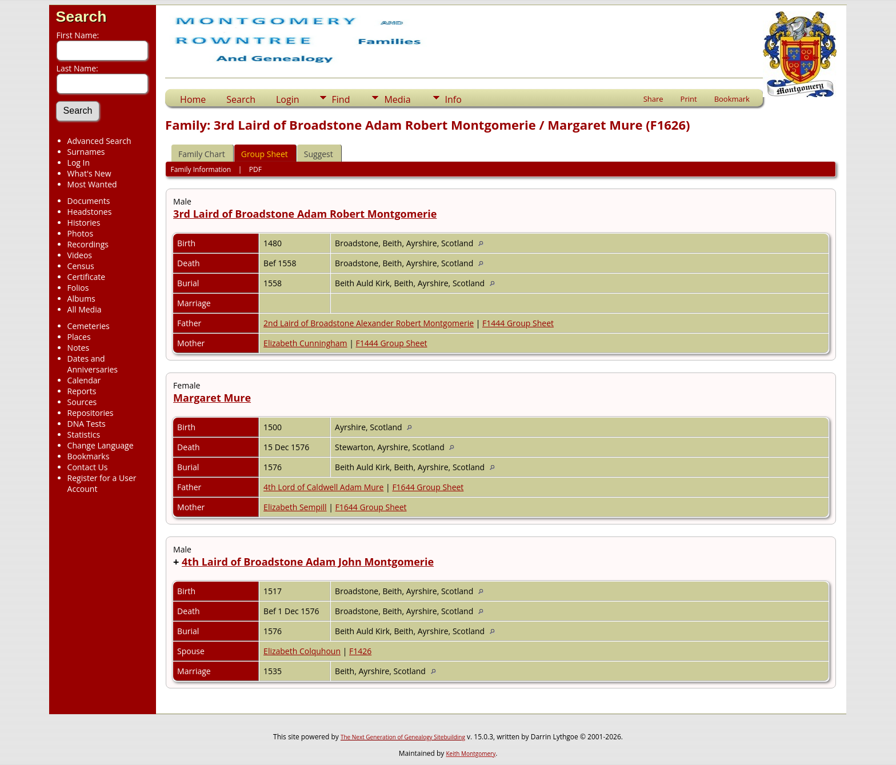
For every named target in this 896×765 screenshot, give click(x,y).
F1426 (360, 651)
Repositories (90, 412)
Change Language (100, 445)
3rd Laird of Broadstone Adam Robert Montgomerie (305, 214)
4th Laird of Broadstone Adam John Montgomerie (308, 561)
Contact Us (87, 467)
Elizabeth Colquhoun (302, 651)
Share (653, 99)
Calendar (84, 380)
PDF (255, 169)
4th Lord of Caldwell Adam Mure (323, 487)
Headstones (89, 211)
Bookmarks (88, 456)
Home (193, 99)
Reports (82, 391)
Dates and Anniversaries (92, 364)
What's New (89, 173)
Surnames (86, 151)
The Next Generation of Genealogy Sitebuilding (403, 737)
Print (689, 99)
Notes (78, 347)
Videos (79, 255)
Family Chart (201, 154)
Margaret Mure (212, 397)
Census (80, 266)
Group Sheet (264, 154)
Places (79, 336)
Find (341, 99)
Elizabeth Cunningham (305, 343)
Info (453, 99)
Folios (78, 287)
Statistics (84, 434)
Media (397, 99)
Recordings (88, 244)
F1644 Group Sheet (427, 487)
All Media (84, 309)
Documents (88, 200)
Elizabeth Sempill (295, 507)
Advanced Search (99, 140)
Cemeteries (88, 326)
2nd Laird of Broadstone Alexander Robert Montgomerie (368, 323)
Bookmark (732, 99)
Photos (80, 233)
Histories (84, 222)
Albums (81, 298)
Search (81, 16)
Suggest (318, 154)
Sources (82, 401)
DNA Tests (86, 423)
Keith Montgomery (471, 754)
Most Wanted (92, 184)
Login (287, 99)
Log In (78, 162)
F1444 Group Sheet (518, 323)
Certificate (86, 276)
